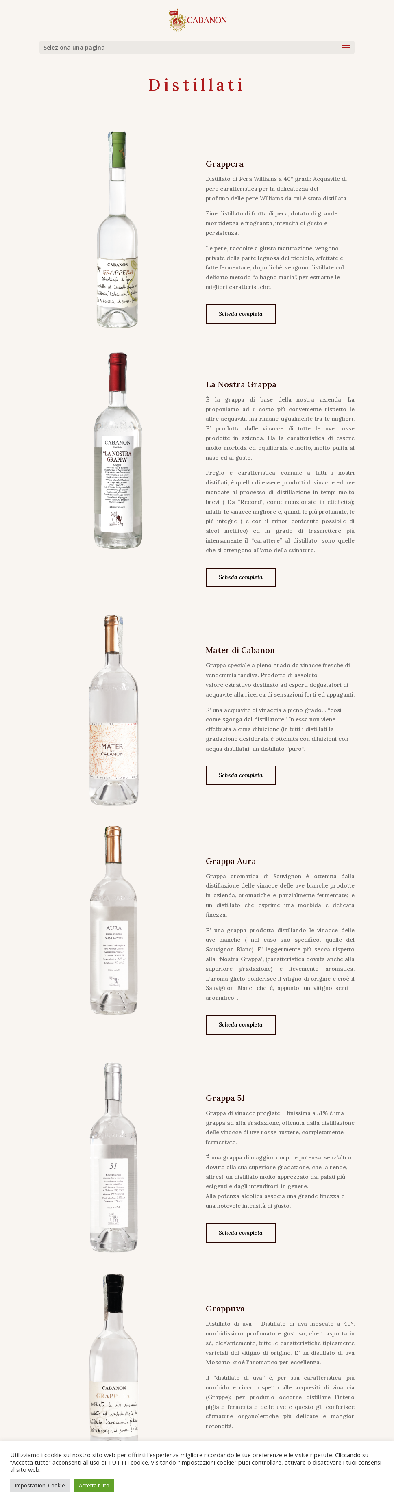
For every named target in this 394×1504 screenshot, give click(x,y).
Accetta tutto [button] (94, 1485)
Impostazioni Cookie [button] (40, 1485)
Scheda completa (241, 313)
